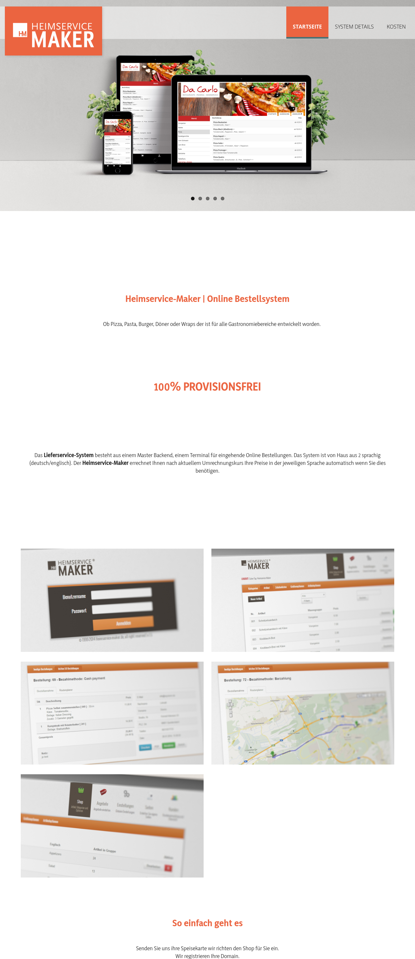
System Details (354, 26)
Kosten (396, 26)
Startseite (307, 26)
